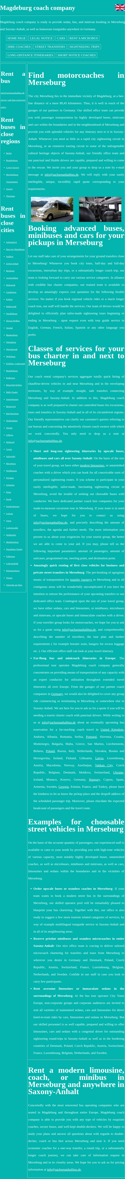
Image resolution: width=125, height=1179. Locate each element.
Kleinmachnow (13, 571)
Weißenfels (11, 535)
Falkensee (10, 556)
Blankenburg (11, 335)
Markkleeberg (12, 542)
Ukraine (118, 772)
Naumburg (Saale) (14, 549)
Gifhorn (9, 435)
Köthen (9, 299)
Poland (50, 751)
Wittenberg (11, 342)
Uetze (8, 521)
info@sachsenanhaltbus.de (12, 93)
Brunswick (11, 406)
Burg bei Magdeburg (15, 249)
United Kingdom (112, 729)
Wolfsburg (10, 356)
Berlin (9, 153)
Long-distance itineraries (30, 55)
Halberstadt (11, 306)
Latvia (99, 758)
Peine (8, 492)
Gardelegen (11, 292)
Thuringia (10, 196)
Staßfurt (9, 256)
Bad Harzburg (12, 413)
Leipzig (9, 513)
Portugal (91, 736)
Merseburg (11, 463)
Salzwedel (10, 456)
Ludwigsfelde (12, 563)
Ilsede (8, 499)
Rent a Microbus (84, 38)
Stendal (9, 328)
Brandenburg (12, 160)
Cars (61, 38)
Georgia (64, 786)
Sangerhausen (12, 399)
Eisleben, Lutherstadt (15, 363)
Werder (9, 428)
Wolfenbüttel (12, 421)
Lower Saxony (12, 167)
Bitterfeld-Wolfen (14, 385)
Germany (57, 694)
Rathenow (10, 378)
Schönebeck (11, 242)
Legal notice (41, 38)
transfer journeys (81, 579)
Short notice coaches (76, 55)
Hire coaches (19, 46)
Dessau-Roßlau (13, 321)
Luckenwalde (12, 528)
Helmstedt (10, 285)
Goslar (9, 449)
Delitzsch (10, 442)
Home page (17, 38)
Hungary (94, 779)
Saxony (9, 189)
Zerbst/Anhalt (12, 263)
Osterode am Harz (14, 585)
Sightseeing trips (84, 46)
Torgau (9, 578)
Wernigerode (11, 349)
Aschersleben (12, 278)
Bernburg (10, 271)
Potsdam (10, 478)
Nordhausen (11, 471)
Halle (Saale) (12, 392)
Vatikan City (104, 765)
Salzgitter (10, 485)
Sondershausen (12, 506)
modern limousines (92, 465)
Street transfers (50, 46)
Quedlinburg (11, 313)
